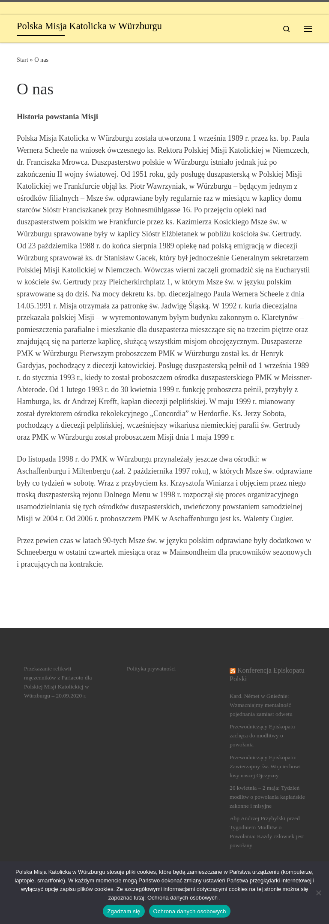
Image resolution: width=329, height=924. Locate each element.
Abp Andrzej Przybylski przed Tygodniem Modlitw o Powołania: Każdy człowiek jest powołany (267, 832)
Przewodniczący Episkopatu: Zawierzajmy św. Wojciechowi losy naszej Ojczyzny (265, 766)
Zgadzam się (123, 911)
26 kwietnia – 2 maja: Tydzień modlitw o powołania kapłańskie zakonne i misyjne (267, 797)
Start (22, 59)
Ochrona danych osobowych (189, 911)
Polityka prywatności (151, 668)
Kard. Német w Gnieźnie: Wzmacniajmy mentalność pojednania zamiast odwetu (261, 705)
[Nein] (318, 892)
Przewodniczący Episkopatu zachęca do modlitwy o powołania (262, 735)
